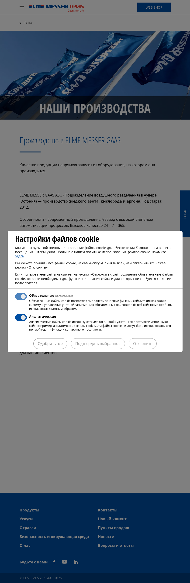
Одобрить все (50, 343)
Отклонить (142, 343)
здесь (19, 256)
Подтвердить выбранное (98, 343)
